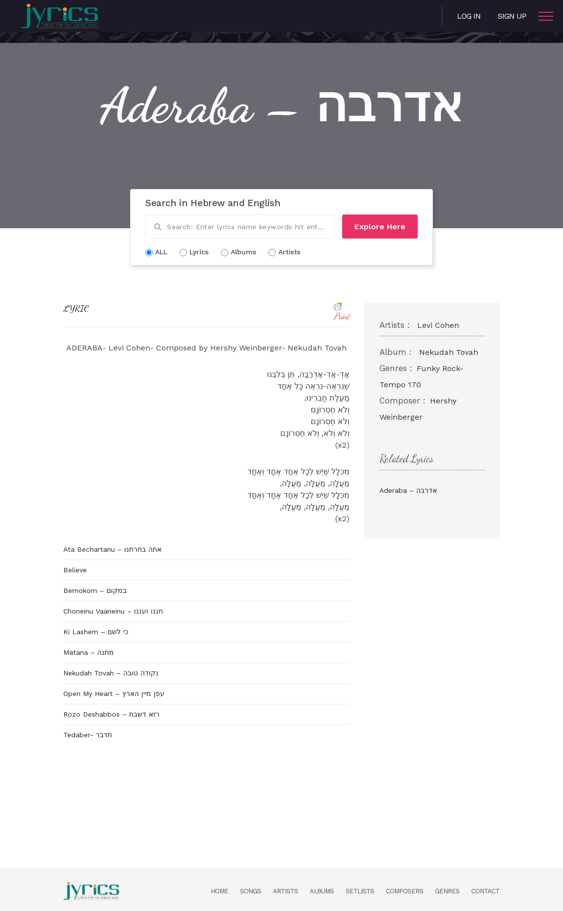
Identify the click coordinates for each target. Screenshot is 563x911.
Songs (250, 891)
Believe (75, 570)
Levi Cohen (438, 325)
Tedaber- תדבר (87, 735)
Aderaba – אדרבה (408, 490)
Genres (447, 891)
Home (219, 891)
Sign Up (512, 16)
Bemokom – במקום (95, 590)
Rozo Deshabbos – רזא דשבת (111, 714)
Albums (322, 891)
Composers (404, 891)
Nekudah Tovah (448, 352)
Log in (469, 16)
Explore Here (379, 226)
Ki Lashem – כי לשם (95, 632)
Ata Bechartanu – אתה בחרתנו (112, 549)
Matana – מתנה (88, 652)
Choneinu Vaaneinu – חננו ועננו (113, 611)
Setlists (360, 891)
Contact (485, 891)
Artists (285, 891)
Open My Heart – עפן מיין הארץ (113, 693)
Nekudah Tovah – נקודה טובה (111, 673)
